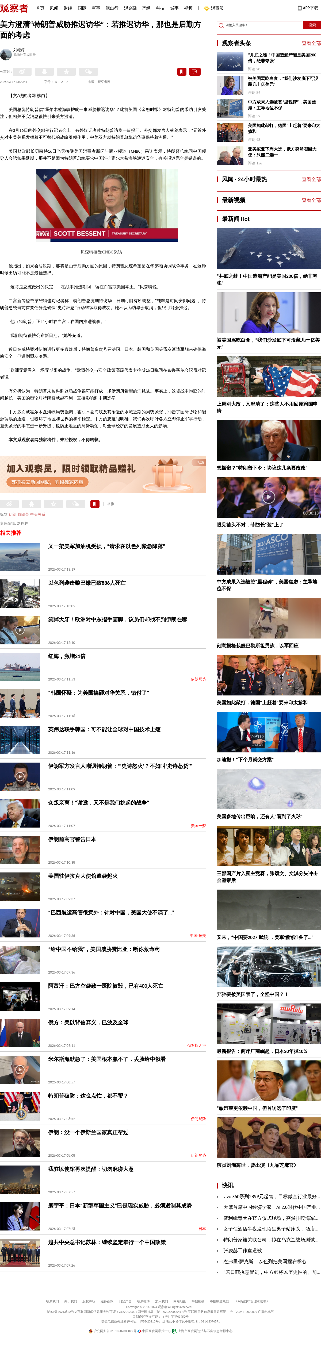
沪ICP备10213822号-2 (62, 1312)
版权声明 (88, 1301)
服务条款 (107, 1301)
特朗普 (23, 514)
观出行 (112, 8)
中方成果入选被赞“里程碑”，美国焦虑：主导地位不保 (282, 104)
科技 (160, 8)
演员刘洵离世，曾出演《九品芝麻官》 (258, 1165)
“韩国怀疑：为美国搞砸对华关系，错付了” (98, 693)
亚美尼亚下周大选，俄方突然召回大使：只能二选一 (282, 152)
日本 (202, 1228)
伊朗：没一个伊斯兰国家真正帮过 (88, 1132)
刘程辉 (19, 50)
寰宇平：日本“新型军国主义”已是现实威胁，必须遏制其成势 (120, 1205)
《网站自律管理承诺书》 (252, 1301)
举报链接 (198, 1301)
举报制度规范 (219, 1301)
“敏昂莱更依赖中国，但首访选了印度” (257, 1108)
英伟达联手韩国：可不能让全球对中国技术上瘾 (104, 729)
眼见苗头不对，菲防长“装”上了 (250, 525)
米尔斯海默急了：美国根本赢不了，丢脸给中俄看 (107, 1059)
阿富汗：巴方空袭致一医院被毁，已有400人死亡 (105, 986)
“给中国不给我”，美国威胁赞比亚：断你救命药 (104, 949)
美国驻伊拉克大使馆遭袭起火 (83, 876)
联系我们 (52, 1301)
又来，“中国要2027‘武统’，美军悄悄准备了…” (265, 937)
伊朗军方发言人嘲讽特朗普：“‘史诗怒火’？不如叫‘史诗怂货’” (120, 766)
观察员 (214, 9)
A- (56, 82)
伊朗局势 (198, 679)
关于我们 (70, 1301)
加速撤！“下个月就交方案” (245, 760)
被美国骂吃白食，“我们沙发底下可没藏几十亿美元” (283, 81)
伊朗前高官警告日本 (72, 839)
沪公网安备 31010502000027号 (112, 1331)
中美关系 (37, 514)
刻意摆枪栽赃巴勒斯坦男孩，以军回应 (258, 646)
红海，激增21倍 (67, 656)
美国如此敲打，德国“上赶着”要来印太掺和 (284, 128)
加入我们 (161, 1301)
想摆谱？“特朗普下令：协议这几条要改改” (262, 468)
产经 (146, 8)
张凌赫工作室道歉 (242, 1250)
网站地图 (179, 1301)
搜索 (312, 25)
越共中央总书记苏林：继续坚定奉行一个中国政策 (107, 1242)
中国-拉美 (198, 935)
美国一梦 (198, 826)
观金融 (130, 8)
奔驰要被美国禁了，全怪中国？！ (253, 994)
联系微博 (143, 1301)
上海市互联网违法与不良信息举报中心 (202, 1331)
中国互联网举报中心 (154, 1331)
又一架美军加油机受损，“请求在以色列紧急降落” (106, 546)
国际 (82, 8)
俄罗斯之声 (196, 1045)
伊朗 (12, 514)
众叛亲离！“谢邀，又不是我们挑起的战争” (98, 802)
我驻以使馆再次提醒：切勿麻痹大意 (91, 1169)
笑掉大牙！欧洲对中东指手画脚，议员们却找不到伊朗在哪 (117, 619)
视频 (188, 8)
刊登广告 (125, 1301)
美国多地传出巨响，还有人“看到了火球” (260, 817)
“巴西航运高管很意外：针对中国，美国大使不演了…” (111, 912)
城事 (174, 8)
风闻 (54, 8)
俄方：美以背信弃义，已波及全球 (88, 1022)
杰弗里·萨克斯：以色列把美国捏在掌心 (265, 1261)
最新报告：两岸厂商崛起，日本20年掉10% (262, 1051)
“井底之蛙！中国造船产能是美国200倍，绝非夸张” (282, 57)
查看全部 (311, 43)
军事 (96, 8)
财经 (68, 8)
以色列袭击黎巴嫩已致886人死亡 (87, 583)
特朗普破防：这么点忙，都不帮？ (88, 1096)
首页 (40, 8)
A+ (68, 82)
